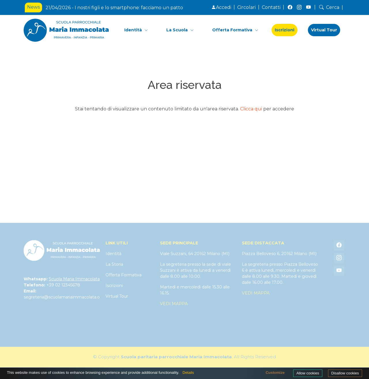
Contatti (271, 7)
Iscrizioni (284, 29)
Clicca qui (251, 109)
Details (188, 372)
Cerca (328, 7)
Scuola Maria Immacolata (74, 279)
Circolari (246, 7)
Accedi (221, 7)
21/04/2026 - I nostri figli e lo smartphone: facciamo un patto (114, 7)
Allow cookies (307, 373)
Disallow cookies (345, 373)
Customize (275, 372)
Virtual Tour (324, 29)
